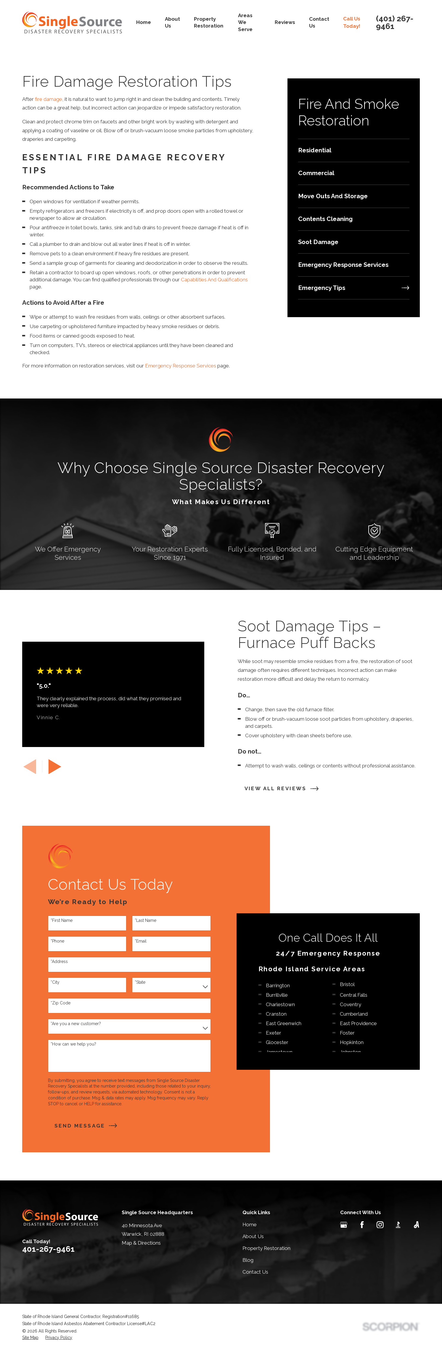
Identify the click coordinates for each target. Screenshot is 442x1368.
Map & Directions (141, 1261)
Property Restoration (266, 1266)
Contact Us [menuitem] (319, 22)
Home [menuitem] (143, 22)
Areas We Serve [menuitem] (245, 22)
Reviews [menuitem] (285, 22)
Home (249, 1243)
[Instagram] (380, 1242)
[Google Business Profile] (343, 1242)
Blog (247, 1278)
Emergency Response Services (180, 366)
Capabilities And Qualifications (214, 280)
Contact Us (255, 1290)
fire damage (48, 99)
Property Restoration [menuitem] (208, 22)
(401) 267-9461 (395, 22)
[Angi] (416, 1242)
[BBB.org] (398, 1242)
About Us (253, 1254)
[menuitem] (353, 150)
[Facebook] (362, 1242)
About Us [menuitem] (172, 22)
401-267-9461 (48, 1267)
